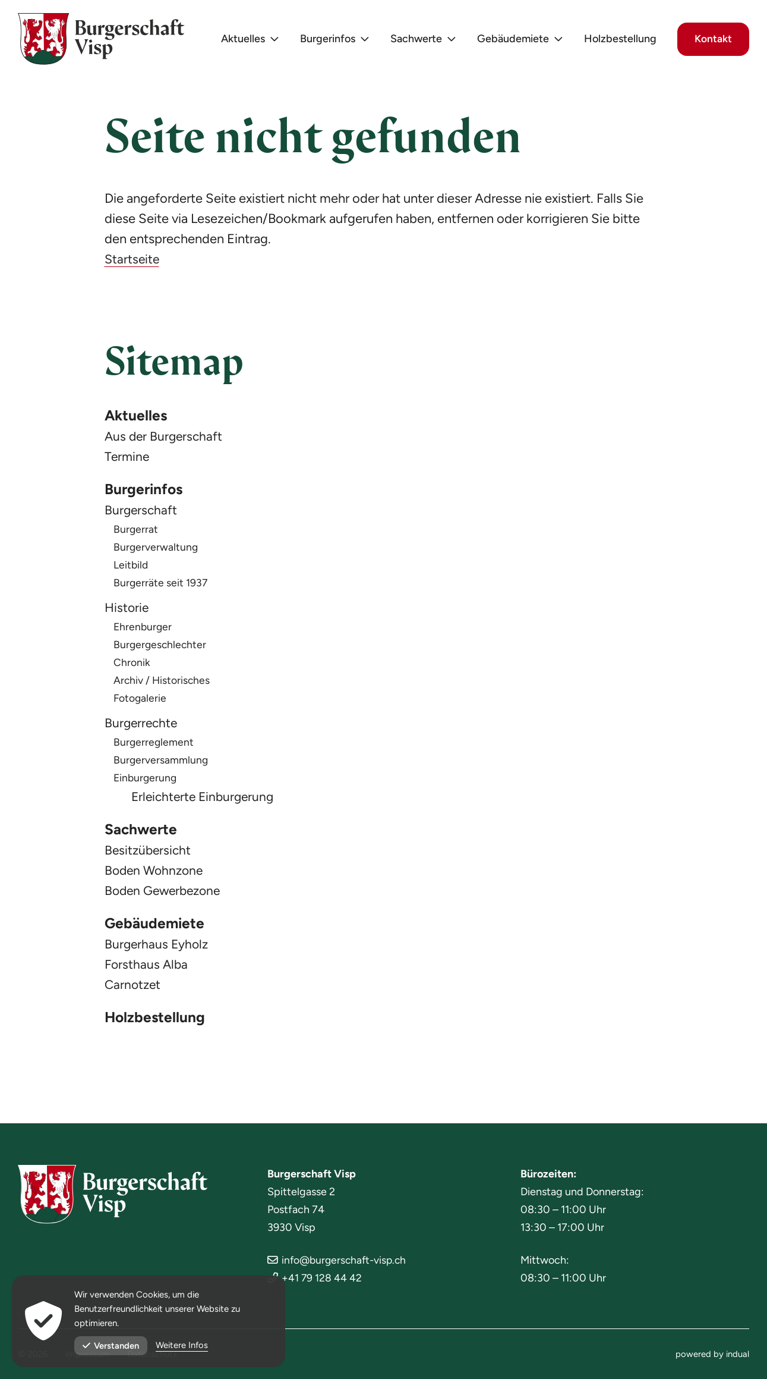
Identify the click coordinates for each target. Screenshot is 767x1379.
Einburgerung (146, 780)
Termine (128, 458)
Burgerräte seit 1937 (161, 585)
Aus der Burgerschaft (165, 437)
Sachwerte (143, 832)
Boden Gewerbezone (166, 894)
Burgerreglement (154, 744)
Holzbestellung (157, 1022)
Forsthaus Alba (147, 969)
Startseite (133, 259)
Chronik (131, 664)
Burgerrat (136, 531)
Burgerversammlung (161, 762)
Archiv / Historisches (162, 682)
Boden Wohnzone (156, 874)
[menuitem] (246, 42)
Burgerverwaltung (156, 549)
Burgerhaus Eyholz (158, 949)
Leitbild (131, 567)
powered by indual (712, 1354)
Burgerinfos (146, 491)
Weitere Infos (182, 1345)
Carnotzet (134, 989)
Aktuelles (137, 416)
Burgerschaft (142, 512)
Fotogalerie (140, 700)
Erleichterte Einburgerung (205, 799)
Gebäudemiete (157, 927)
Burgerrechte (142, 725)
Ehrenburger (143, 629)
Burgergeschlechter (161, 647)
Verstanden (111, 1345)
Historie (127, 610)
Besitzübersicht (149, 854)
